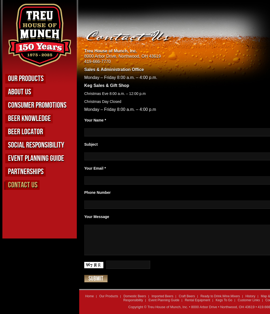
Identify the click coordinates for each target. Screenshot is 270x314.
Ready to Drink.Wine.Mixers (220, 296)
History (250, 296)
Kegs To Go (224, 300)
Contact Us (22, 185)
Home (89, 296)
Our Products (26, 78)
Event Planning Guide (36, 158)
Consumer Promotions (37, 105)
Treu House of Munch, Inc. (167, 307)
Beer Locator (25, 132)
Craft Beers (187, 296)
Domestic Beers (135, 296)
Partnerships (26, 172)
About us (19, 92)
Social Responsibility (36, 145)
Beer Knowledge (29, 118)
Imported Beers (162, 296)
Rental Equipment (197, 300)
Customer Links (249, 300)
